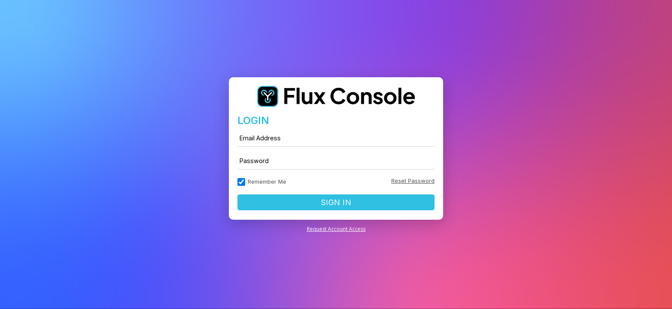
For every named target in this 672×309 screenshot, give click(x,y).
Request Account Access (336, 229)
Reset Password (413, 180)
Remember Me (267, 181)
